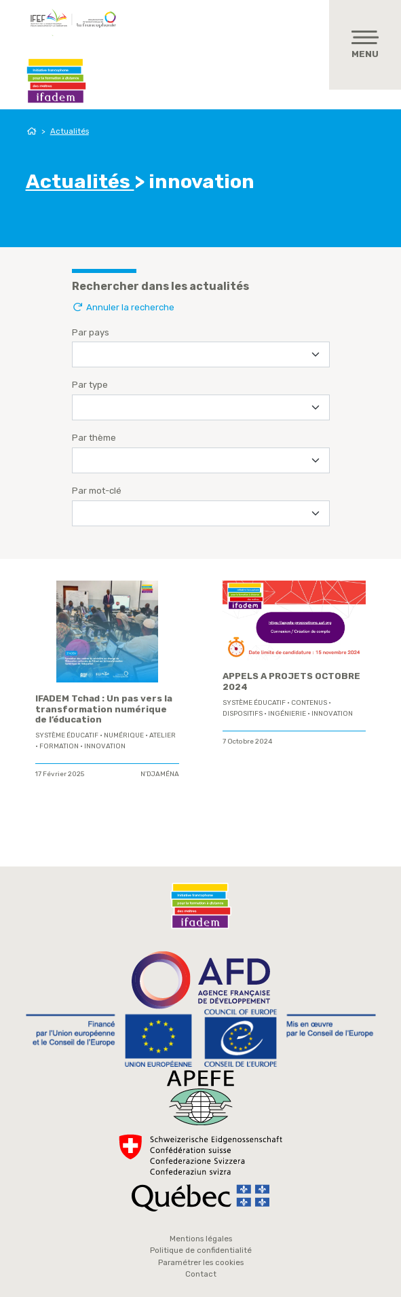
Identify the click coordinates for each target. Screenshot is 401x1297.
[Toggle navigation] (365, 45)
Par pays (90, 332)
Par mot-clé (96, 491)
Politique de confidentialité (201, 1250)
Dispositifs (243, 714)
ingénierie (287, 714)
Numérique (124, 735)
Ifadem (56, 81)
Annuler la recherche (123, 307)
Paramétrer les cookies (201, 1262)
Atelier (162, 735)
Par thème (94, 438)
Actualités (69, 131)
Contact (200, 1274)
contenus (309, 703)
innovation (105, 746)
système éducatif (66, 735)
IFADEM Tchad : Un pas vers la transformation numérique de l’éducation (103, 709)
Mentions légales (201, 1238)
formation (59, 746)
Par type (90, 385)
